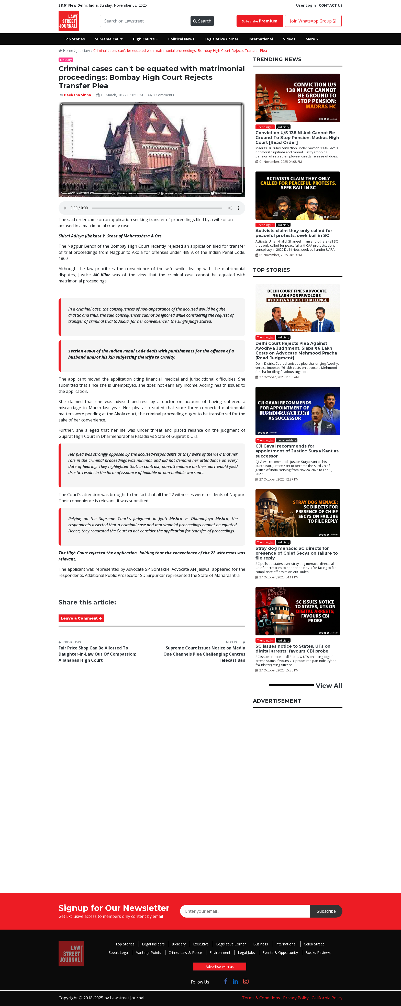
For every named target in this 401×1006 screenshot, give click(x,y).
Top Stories (125, 944)
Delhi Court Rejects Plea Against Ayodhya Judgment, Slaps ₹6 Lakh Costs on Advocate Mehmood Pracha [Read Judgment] (296, 351)
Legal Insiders (153, 944)
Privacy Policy (296, 998)
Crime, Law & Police (185, 952)
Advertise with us (220, 966)
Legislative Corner (231, 944)
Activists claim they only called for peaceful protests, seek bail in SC (293, 233)
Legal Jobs (246, 952)
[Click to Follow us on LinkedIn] (235, 981)
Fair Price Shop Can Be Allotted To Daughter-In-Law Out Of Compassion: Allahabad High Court (97, 654)
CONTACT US (330, 5)
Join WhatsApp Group (313, 21)
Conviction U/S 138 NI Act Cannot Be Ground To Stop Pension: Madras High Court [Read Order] (297, 137)
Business (260, 944)
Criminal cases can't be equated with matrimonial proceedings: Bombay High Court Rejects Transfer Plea (180, 50)
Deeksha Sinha (77, 95)
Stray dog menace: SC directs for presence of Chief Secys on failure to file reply (296, 553)
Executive (201, 944)
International (285, 944)
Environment (219, 952)
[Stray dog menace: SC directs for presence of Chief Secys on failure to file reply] (297, 513)
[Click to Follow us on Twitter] (216, 981)
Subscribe (260, 21)
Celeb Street (314, 944)
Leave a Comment (81, 618)
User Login (306, 5)
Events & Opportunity (280, 952)
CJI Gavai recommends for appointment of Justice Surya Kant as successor (297, 451)
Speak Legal (119, 952)
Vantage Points (148, 952)
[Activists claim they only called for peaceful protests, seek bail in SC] (297, 196)
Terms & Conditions (261, 998)
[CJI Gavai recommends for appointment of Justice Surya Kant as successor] (297, 411)
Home (66, 50)
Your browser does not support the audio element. (152, 208)
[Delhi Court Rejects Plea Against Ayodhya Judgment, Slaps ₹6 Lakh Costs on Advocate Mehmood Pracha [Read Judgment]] (297, 308)
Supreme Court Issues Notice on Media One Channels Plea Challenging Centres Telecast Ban (204, 654)
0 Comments (161, 95)
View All (329, 685)
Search (202, 21)
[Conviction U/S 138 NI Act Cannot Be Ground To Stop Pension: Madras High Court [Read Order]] (297, 98)
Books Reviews (318, 952)
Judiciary (83, 50)
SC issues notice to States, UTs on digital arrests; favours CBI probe (292, 649)
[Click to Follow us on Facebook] (226, 981)
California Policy (327, 998)
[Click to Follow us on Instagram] (246, 981)
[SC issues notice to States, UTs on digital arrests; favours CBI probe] (297, 611)
